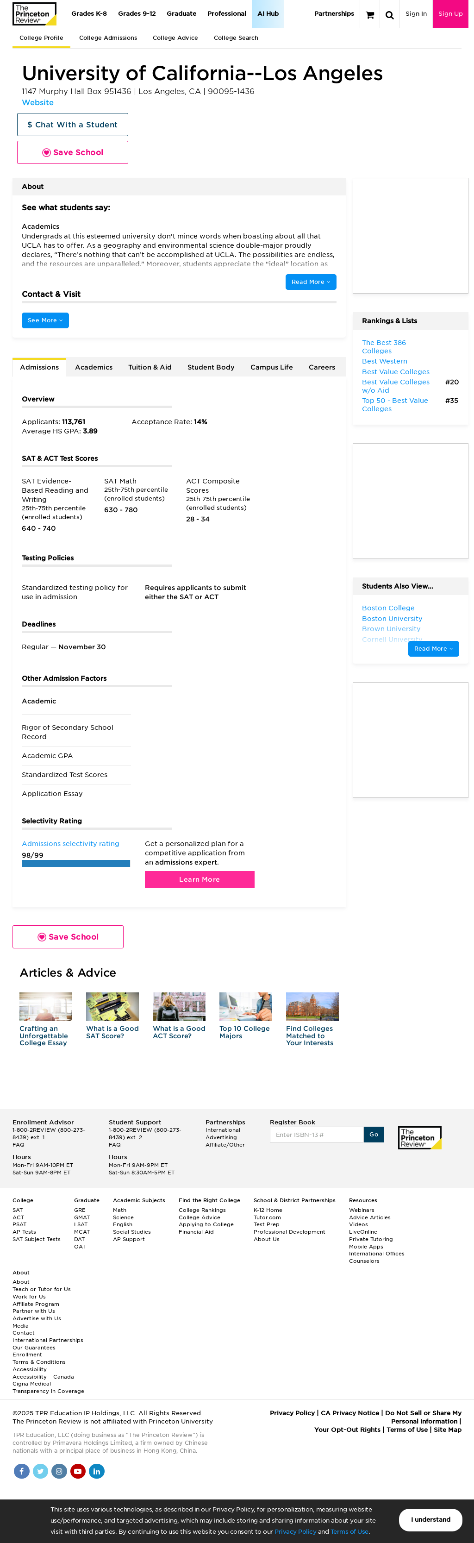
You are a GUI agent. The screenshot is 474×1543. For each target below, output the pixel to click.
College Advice (175, 37)
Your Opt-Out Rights (347, 1429)
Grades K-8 (89, 13)
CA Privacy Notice (350, 1413)
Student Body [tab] (211, 367)
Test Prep (267, 1224)
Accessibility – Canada (43, 1377)
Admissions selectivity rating (70, 843)
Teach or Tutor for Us (41, 1289)
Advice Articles (370, 1217)
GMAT (82, 1217)
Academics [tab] (93, 367)
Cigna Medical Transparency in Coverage (48, 1387)
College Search (236, 37)
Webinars (361, 1210)
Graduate (181, 13)
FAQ (18, 1145)
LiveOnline (363, 1232)
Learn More (199, 879)
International (223, 1130)
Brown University (391, 629)
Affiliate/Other (225, 1145)
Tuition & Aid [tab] (150, 367)
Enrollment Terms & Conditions (39, 1358)
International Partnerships (47, 1340)
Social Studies (132, 1232)
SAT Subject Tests (36, 1239)
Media (20, 1326)
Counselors (364, 1261)
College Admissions (108, 37)
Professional (226, 13)
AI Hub (268, 13)
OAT (80, 1246)
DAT (79, 1239)
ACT (18, 1217)
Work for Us (29, 1296)
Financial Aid (196, 1232)
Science (123, 1217)
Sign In (416, 13)
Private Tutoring (371, 1239)
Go (373, 1134)
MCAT (82, 1232)
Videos (358, 1224)
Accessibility (29, 1369)
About (21, 1282)
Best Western (384, 361)
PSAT (19, 1224)
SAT (17, 1210)
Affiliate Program (35, 1304)
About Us (267, 1239)
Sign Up (450, 13)
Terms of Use (349, 1531)
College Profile (41, 37)
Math (119, 1210)
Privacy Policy (295, 1531)
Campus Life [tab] (271, 367)
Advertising (221, 1137)
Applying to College (206, 1224)
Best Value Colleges (396, 372)
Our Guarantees (34, 1347)
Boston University (392, 618)
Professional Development (289, 1232)
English (122, 1224)
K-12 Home (268, 1210)
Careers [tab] (322, 367)
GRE (80, 1210)
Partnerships (334, 13)
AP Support (129, 1239)
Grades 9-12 (137, 13)
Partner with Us (33, 1311)
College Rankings (202, 1210)
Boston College (388, 608)
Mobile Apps (366, 1246)
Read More (311, 281)
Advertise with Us (36, 1318)
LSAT (80, 1224)
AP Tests (24, 1232)
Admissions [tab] (39, 367)
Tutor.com (267, 1217)
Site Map (448, 1429)
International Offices (377, 1253)
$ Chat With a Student (72, 124)
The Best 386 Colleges (384, 347)
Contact (23, 1333)
